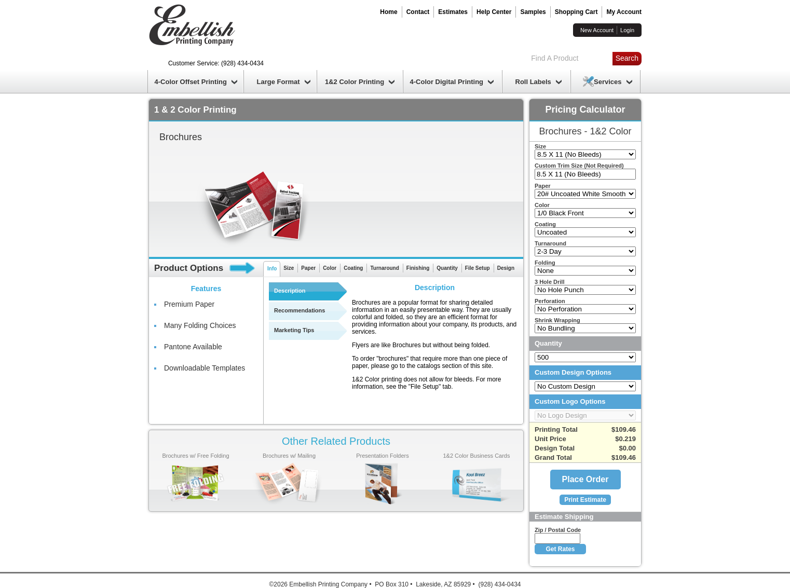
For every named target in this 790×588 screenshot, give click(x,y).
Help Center (493, 12)
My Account (624, 12)
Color (329, 268)
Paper (308, 268)
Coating (353, 268)
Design (505, 268)
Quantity (447, 268)
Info (272, 268)
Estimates (453, 12)
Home (388, 12)
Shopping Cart (576, 12)
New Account (597, 30)
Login (627, 30)
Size (288, 268)
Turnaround (384, 268)
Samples (533, 12)
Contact (418, 12)
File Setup (477, 268)
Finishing (417, 268)
